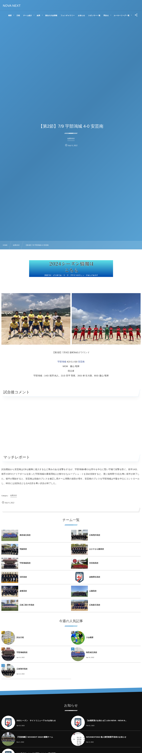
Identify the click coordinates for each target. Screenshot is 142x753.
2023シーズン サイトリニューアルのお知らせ (36, 720)
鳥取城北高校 (25, 535)
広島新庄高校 (94, 605)
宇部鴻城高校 (25, 563)
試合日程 (20, 637)
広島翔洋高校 (94, 535)
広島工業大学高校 (27, 605)
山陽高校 (93, 591)
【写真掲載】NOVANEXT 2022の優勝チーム (35, 737)
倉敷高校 (23, 591)
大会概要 (89, 637)
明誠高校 (23, 549)
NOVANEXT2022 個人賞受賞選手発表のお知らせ (106, 737)
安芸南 (81, 362)
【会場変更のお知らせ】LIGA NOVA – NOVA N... (106, 720)
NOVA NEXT (12, 5)
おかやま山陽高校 (96, 549)
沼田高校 (23, 577)
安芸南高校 (93, 563)
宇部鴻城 (61, 362)
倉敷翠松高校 (94, 577)
